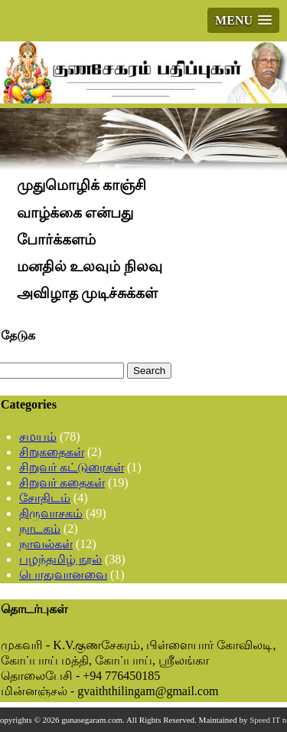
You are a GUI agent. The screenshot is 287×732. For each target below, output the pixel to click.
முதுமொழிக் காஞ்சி (82, 186)
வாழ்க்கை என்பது (75, 213)
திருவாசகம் (51, 513)
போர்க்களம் (56, 239)
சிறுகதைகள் (51, 451)
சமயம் (38, 436)
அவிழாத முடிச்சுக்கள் (87, 293)
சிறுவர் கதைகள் (62, 482)
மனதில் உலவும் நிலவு (89, 266)
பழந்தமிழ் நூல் (60, 559)
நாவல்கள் (46, 543)
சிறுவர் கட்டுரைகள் (71, 467)
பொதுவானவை (63, 574)
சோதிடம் (44, 497)
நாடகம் (39, 528)
